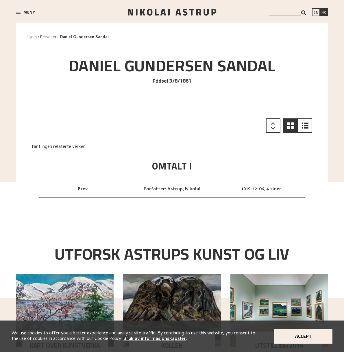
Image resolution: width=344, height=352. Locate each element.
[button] (290, 125)
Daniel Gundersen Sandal (84, 37)
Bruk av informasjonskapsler (154, 339)
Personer (48, 37)
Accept (303, 336)
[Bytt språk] (324, 12)
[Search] (303, 12)
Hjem (32, 37)
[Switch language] (316, 12)
